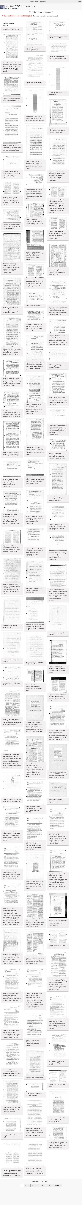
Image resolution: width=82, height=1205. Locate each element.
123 (50, 1185)
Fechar (79, 2)
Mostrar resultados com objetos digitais (45, 16)
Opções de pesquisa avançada (41, 12)
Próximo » (57, 1185)
